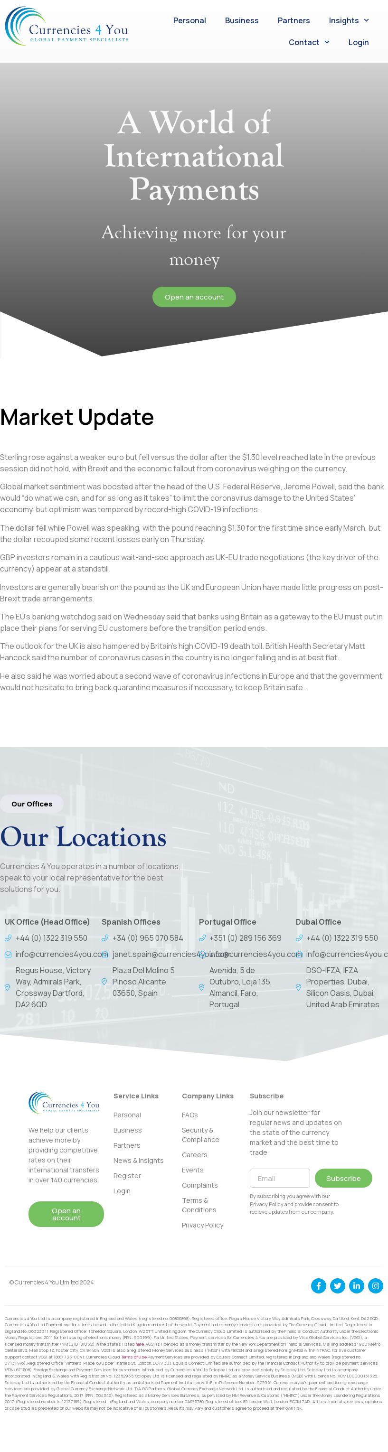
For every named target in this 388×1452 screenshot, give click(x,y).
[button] (32, 804)
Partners (294, 20)
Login (359, 42)
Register (127, 1175)
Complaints (200, 1185)
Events (193, 1169)
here (140, 1344)
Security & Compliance (200, 1134)
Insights (349, 20)
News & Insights (139, 1160)
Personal (189, 20)
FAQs (190, 1114)
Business (242, 20)
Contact (309, 42)
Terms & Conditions (199, 1205)
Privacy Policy (202, 1224)
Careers (195, 1154)
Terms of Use (134, 1357)
